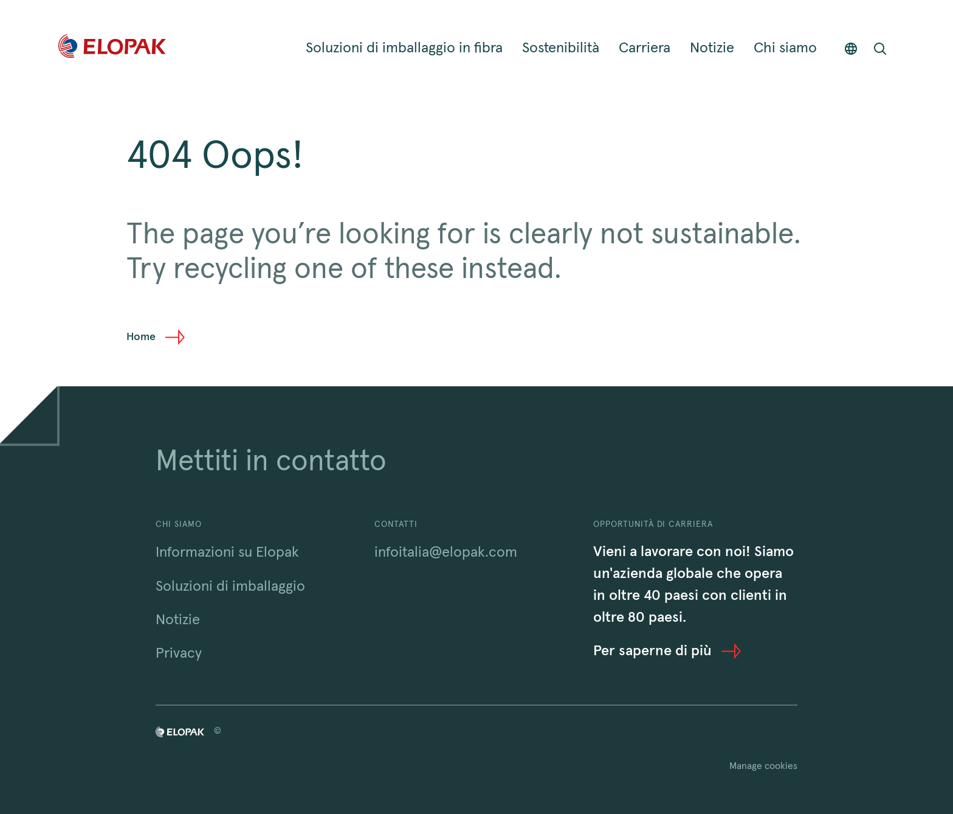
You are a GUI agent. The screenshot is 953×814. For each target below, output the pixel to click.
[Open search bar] (880, 48)
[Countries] (850, 48)
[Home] (112, 48)
